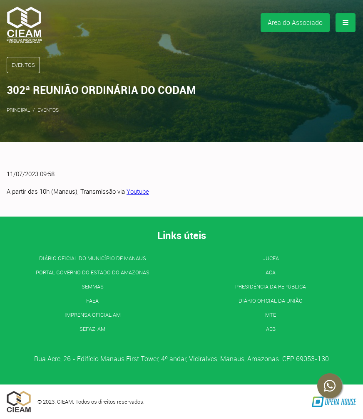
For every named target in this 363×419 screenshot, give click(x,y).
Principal (18, 109)
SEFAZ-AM (92, 329)
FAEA (92, 300)
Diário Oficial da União (271, 300)
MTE (270, 314)
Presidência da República (270, 286)
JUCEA (271, 258)
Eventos (48, 109)
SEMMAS (93, 286)
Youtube (138, 191)
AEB (271, 329)
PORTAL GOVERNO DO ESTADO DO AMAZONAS (92, 272)
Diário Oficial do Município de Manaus (92, 258)
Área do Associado (295, 22)
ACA (271, 272)
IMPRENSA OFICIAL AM (93, 314)
